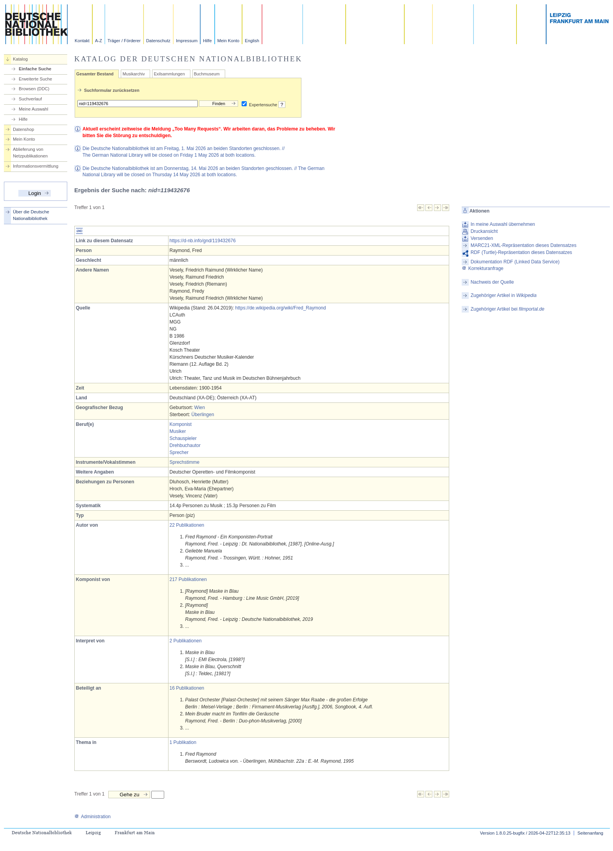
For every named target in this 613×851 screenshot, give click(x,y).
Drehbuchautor (185, 445)
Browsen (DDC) (34, 88)
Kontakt (82, 40)
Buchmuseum (207, 74)
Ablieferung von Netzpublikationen (30, 152)
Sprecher (179, 452)
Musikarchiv (133, 74)
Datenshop (23, 129)
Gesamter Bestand (94, 74)
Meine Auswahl (33, 109)
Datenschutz (158, 40)
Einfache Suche (35, 68)
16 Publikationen (187, 688)
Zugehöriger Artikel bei (508, 309)
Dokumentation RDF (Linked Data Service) (515, 262)
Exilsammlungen (169, 74)
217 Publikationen (188, 579)
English (252, 40)
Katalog (20, 59)
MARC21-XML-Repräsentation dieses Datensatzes (524, 245)
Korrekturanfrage (483, 268)
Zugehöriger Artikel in (504, 295)
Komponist (181, 424)
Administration (92, 816)
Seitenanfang (590, 833)
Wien (199, 407)
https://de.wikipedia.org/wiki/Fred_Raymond (280, 308)
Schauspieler (183, 438)
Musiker (178, 431)
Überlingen (203, 414)
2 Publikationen (186, 641)
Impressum (186, 40)
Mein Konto (228, 40)
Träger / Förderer (124, 40)
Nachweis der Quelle (492, 282)
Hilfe (207, 40)
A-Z (98, 40)
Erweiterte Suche (35, 79)
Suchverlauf (30, 99)
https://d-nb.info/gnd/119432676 (203, 240)
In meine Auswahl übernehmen (503, 224)
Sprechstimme (185, 462)
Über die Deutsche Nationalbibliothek (31, 215)
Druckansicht (484, 231)
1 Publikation (183, 742)
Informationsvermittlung (35, 166)
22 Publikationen (187, 525)
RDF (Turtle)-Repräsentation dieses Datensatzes (521, 252)
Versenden (482, 238)
